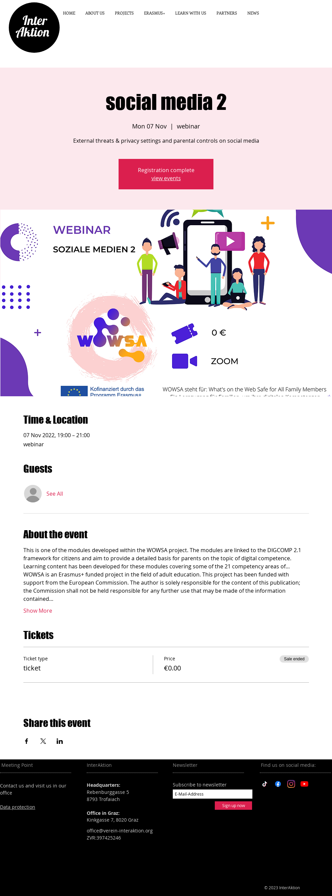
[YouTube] (304, 784)
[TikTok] (265, 784)
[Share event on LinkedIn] (60, 741)
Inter (32, 20)
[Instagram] (291, 784)
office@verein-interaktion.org (120, 830)
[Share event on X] (43, 741)
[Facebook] (278, 784)
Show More (37, 610)
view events (166, 178)
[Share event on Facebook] (26, 741)
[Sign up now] (233, 805)
